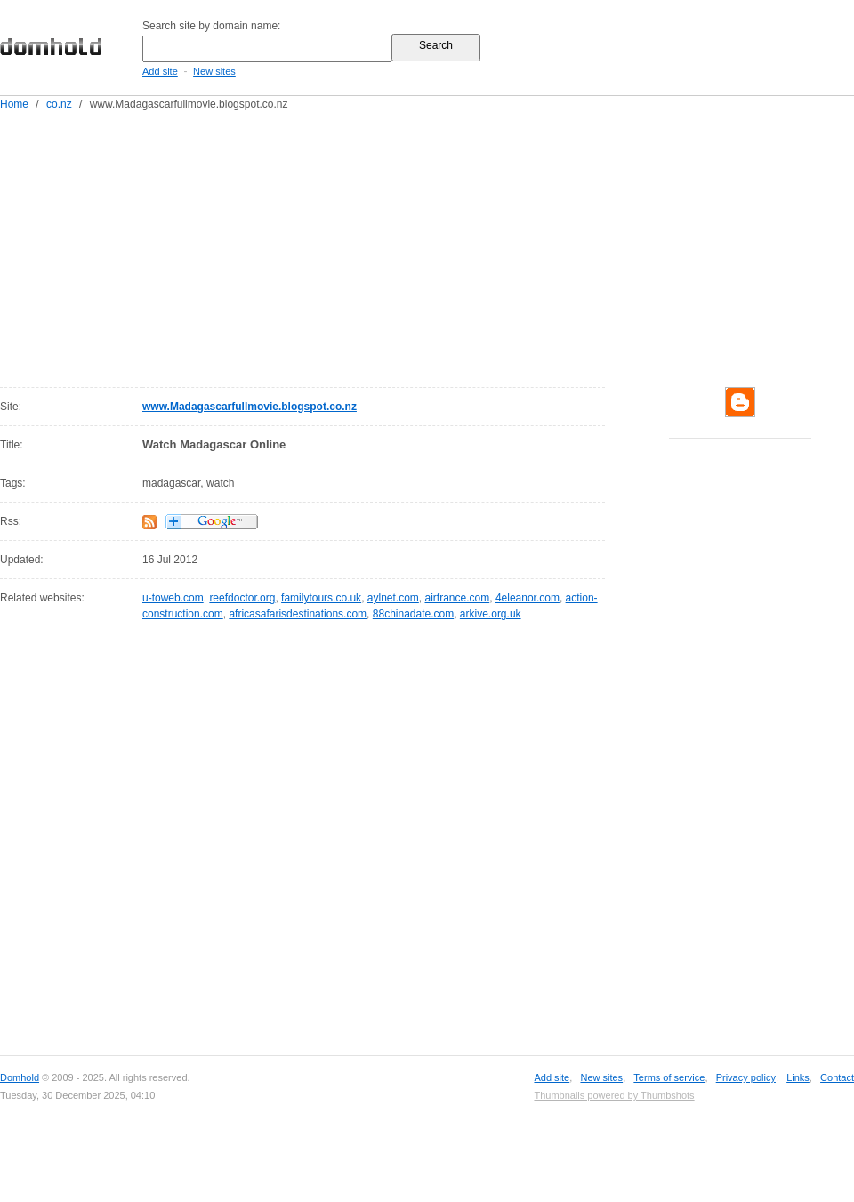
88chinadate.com (413, 614)
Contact (837, 1077)
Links (798, 1077)
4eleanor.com (527, 598)
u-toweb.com (173, 598)
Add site (160, 71)
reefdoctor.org (242, 598)
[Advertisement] (410, 245)
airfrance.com (457, 598)
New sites (214, 71)
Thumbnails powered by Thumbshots (614, 1095)
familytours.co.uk (321, 598)
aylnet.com (393, 598)
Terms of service (669, 1077)
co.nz (59, 104)
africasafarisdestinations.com (298, 614)
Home (14, 104)
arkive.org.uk (490, 614)
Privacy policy (746, 1077)
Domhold (19, 1077)
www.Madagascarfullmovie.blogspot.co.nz (249, 406)
